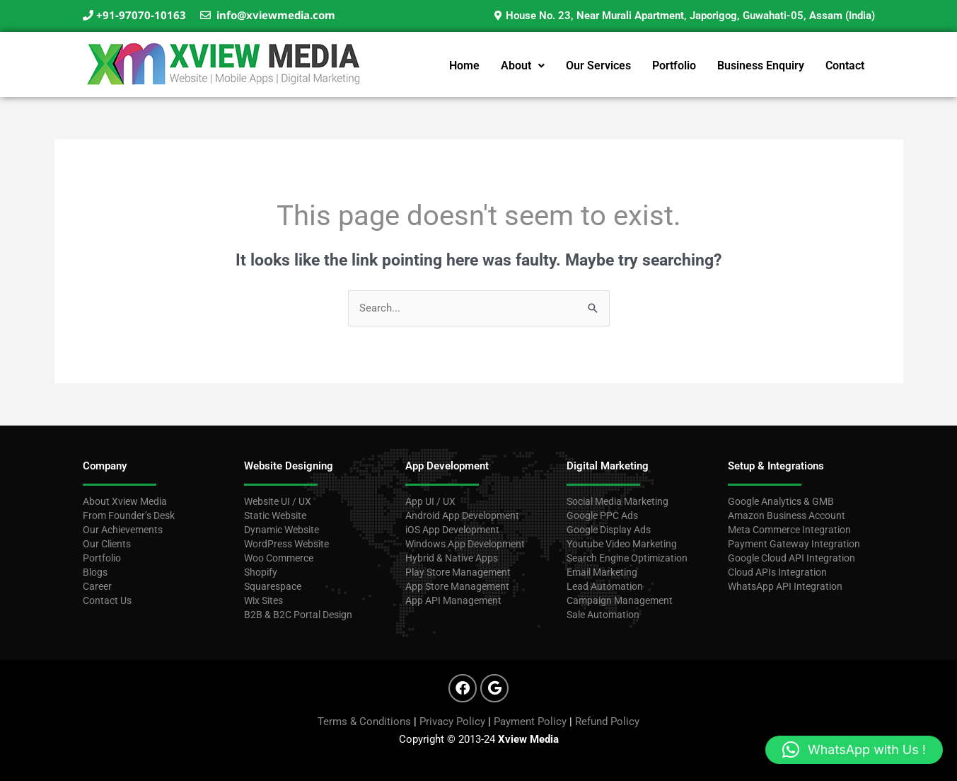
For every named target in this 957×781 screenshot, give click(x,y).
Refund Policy (607, 721)
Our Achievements (123, 529)
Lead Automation (605, 586)
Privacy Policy (452, 721)
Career (97, 586)
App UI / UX (431, 501)
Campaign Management (620, 600)
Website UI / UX (277, 501)
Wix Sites (263, 600)
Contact (844, 65)
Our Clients (107, 543)
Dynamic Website (281, 529)
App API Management (453, 600)
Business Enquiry (760, 65)
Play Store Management (458, 572)
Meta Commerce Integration (789, 529)
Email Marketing (602, 572)
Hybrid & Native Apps (451, 558)
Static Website (275, 515)
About (523, 65)
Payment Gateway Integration (794, 543)
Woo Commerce (278, 558)
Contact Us (107, 600)
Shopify (260, 572)
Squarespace (272, 586)
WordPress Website (286, 543)
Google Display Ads (609, 529)
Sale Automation (603, 614)
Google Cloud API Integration (791, 558)
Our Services (598, 65)
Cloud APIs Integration (777, 572)
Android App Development (462, 515)
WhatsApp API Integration (785, 586)
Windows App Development (465, 543)
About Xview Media (125, 501)
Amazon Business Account (786, 515)
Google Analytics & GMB (781, 501)
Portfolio (674, 65)
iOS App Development (452, 529)
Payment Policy (530, 721)
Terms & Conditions (364, 721)
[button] (522, 66)
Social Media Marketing (617, 501)
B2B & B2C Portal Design (298, 614)
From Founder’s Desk (129, 515)
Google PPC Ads (602, 515)
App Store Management (457, 586)
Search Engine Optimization (627, 558)
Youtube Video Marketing (622, 543)
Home (464, 65)
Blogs (95, 572)
